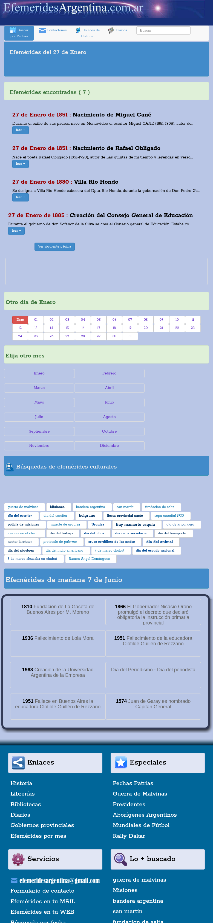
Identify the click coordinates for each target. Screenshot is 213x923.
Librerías (22, 765)
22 (177, 328)
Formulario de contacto (42, 862)
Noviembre (106, 416)
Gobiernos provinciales (42, 796)
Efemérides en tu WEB (42, 883)
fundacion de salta (138, 893)
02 (51, 320)
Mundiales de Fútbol (141, 796)
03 (67, 320)
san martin (128, 883)
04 (83, 320)
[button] (20, 130)
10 (177, 320)
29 (98, 336)
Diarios (117, 30)
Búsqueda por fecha (38, 894)
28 (83, 336)
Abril (38, 387)
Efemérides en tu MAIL (42, 872)
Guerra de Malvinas (140, 765)
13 (35, 328)
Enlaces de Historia (87, 32)
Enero (38, 373)
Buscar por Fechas (19, 32)
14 (51, 328)
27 (67, 336)
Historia (21, 754)
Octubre (38, 416)
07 (130, 320)
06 (114, 320)
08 (146, 320)
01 (36, 320)
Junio (174, 387)
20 (146, 328)
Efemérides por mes (38, 807)
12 (20, 328)
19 (130, 328)
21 (161, 328)
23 (193, 328)
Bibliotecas (25, 775)
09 (161, 320)
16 (83, 328)
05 (99, 320)
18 (114, 328)
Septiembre (174, 402)
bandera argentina (138, 872)
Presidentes (129, 775)
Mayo (106, 387)
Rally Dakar (129, 807)
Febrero (106, 373)
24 (20, 336)
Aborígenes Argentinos (145, 786)
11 (193, 320)
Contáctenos (53, 30)
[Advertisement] (106, 67)
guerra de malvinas (139, 851)
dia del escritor (133, 903)
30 (114, 336)
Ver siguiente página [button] (54, 247)
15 (67, 328)
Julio (38, 402)
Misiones (125, 861)
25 (36, 336)
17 (98, 328)
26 (51, 336)
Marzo (174, 373)
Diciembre (174, 416)
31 (129, 336)
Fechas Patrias (133, 754)
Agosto (106, 402)
